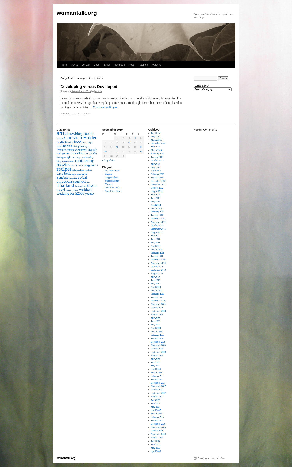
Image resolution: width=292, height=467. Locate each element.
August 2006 (157, 437)
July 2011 (155, 235)
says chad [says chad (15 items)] (76, 174)
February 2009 (157, 335)
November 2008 (158, 345)
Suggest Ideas (111, 177)
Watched (156, 64)
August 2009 (157, 314)
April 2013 (156, 170)
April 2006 (156, 451)
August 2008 (157, 355)
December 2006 (158, 424)
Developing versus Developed (88, 86)
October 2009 (157, 307)
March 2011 (156, 249)
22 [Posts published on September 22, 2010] (117, 151)
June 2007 (155, 403)
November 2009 (158, 304)
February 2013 (157, 174)
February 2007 (157, 417)
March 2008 (156, 372)
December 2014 (158, 143)
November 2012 (158, 184)
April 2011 (156, 246)
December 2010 (158, 259)
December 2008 (158, 341)
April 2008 (156, 369)
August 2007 (157, 396)
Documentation (112, 170)
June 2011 (155, 239)
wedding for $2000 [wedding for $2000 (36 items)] (70, 193)
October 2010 (157, 266)
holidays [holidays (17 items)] (84, 146)
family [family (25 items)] (69, 142)
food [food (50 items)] (77, 142)
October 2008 (157, 348)
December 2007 (158, 382)
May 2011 (155, 242)
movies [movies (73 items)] (63, 164)
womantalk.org (77, 13)
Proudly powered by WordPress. (212, 458)
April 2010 (156, 287)
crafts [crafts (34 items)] (60, 142)
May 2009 (155, 324)
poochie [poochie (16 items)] (79, 165)
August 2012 (157, 191)
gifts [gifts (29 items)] (60, 146)
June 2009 (155, 321)
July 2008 (155, 359)
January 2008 (157, 379)
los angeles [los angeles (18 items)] (91, 153)
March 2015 (156, 140)
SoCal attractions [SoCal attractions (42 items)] (72, 179)
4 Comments (84, 113)
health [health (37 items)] (67, 146)
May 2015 (155, 136)
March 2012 (156, 208)
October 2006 (157, 430)
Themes (109, 184)
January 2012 (157, 215)
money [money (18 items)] (71, 161)
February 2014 (157, 153)
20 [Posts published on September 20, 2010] (105, 151)
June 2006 (155, 444)
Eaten (97, 64)
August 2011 (157, 232)
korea (73, 113)
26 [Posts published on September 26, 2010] (141, 151)
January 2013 (157, 177)
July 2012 (155, 194)
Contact (86, 64)
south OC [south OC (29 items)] (79, 181)
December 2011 (158, 218)
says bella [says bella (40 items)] (64, 173)
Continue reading (105, 107)
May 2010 (155, 283)
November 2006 (158, 427)
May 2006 (155, 447)
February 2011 (157, 252)
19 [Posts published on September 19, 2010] (141, 147)
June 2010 (155, 280)
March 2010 (156, 290)
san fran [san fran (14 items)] (88, 170)
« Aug (105, 160)
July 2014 (155, 146)
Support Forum (112, 180)
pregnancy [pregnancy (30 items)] (91, 165)
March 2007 (156, 413)
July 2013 (155, 164)
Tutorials (143, 64)
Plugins (108, 174)
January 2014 (157, 157)
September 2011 (158, 229)
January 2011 (157, 256)
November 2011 (158, 222)
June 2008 (155, 362)
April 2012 (156, 205)
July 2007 (155, 400)
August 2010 (157, 273)
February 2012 (157, 211)
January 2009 (157, 338)
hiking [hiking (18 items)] (76, 146)
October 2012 (157, 187)
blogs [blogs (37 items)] (79, 134)
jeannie (98, 91)
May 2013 (155, 167)
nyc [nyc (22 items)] (73, 165)
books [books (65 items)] (89, 133)
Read (131, 64)
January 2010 (157, 297)
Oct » (112, 160)
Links (107, 64)
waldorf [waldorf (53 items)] (85, 189)
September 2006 (158, 434)
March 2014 (156, 150)
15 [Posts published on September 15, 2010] (117, 147)
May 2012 (155, 201)
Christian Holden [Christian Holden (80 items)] (81, 137)
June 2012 (155, 198)
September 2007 (158, 393)
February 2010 (157, 294)
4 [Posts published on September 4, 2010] (135, 138)
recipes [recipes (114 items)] (64, 169)
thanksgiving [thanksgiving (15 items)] (81, 186)
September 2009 (158, 311)
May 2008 (155, 365)
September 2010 (158, 270)
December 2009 (158, 300)
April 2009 (156, 328)
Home (64, 64)
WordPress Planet (113, 191)
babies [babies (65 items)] (69, 133)
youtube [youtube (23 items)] (89, 193)
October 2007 (157, 389)
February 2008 (157, 376)
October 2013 (157, 160)
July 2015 (155, 133)
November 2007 (158, 386)
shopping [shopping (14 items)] (73, 178)
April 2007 (156, 410)
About (74, 64)
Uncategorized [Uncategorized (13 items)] (72, 190)
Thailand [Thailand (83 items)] (65, 185)
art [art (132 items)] (60, 133)
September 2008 (158, 352)
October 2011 (157, 225)
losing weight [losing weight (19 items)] (64, 157)
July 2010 (155, 276)
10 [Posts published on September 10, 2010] (129, 142)
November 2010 (158, 263)
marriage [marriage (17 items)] (76, 157)
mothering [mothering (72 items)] (84, 160)
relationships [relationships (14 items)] (78, 170)
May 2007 (155, 406)
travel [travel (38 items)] (61, 190)
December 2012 (158, 181)
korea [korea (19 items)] (82, 153)
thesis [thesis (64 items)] (92, 185)
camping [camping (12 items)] (60, 138)
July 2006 (155, 441)
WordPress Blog (112, 187)
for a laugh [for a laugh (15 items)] (87, 142)
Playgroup (119, 64)
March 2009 (156, 331)
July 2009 (155, 317)
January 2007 (157, 420)
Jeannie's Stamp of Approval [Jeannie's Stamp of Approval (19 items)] (72, 149)
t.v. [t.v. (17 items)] (88, 181)
